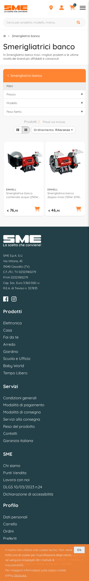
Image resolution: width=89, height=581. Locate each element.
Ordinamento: (53, 130)
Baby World (13, 365)
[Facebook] (5, 299)
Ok (79, 550)
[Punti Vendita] (51, 8)
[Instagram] (13, 299)
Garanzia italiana (18, 440)
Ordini (8, 531)
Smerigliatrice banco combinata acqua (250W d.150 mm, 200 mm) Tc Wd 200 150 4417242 (23, 195)
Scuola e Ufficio (16, 358)
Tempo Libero (15, 372)
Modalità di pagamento (23, 404)
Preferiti (10, 538)
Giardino (10, 351)
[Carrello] (72, 8)
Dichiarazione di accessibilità (28, 494)
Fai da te (11, 337)
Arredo (9, 344)
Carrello (10, 524)
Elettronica (12, 323)
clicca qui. (20, 575)
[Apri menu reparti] (82, 8)
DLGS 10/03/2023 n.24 (22, 487)
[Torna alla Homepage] (4, 36)
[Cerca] (78, 22)
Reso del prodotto (19, 426)
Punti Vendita (14, 472)
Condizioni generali (19, 397)
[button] (37, 209)
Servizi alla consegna (21, 419)
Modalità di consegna (22, 412)
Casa (7, 330)
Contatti (10, 433)
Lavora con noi (16, 479)
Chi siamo (11, 465)
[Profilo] (61, 8)
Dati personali (15, 517)
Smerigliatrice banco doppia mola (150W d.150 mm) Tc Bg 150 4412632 (63, 195)
